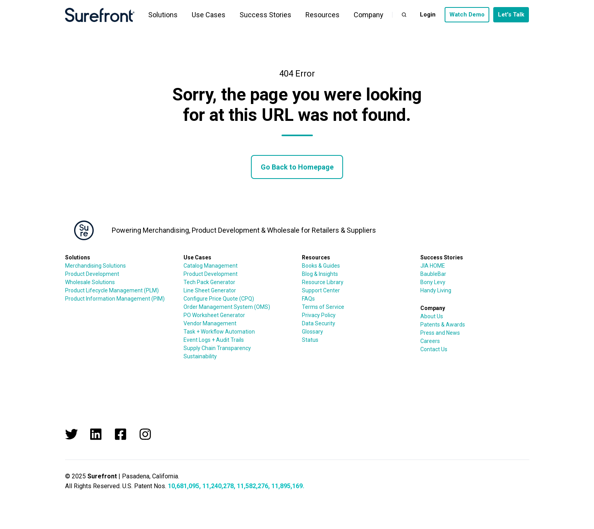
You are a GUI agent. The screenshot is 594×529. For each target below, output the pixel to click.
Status (310, 340)
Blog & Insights (320, 274)
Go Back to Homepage (297, 167)
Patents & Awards (442, 324)
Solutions (163, 15)
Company (368, 15)
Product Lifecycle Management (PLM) (112, 290)
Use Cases (208, 15)
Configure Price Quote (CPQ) (218, 299)
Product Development (92, 274)
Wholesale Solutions (90, 282)
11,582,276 (252, 486)
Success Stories (265, 15)
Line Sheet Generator (209, 290)
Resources (322, 15)
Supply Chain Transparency (217, 348)
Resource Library (322, 282)
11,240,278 (218, 486)
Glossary (312, 331)
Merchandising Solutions (95, 266)
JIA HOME (432, 266)
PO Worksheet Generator (214, 315)
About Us (431, 316)
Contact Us (433, 349)
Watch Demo (467, 14)
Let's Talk (511, 14)
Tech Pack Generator (209, 282)
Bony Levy (432, 282)
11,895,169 (287, 486)
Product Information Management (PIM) (115, 299)
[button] (404, 15)
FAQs (308, 299)
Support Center (321, 290)
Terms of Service (323, 307)
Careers (430, 341)
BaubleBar (433, 274)
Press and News (440, 333)
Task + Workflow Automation (219, 331)
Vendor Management (209, 323)
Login (428, 14)
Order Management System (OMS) (226, 307)
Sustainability (200, 356)
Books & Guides (321, 266)
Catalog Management (210, 266)
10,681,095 (183, 486)
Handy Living (435, 290)
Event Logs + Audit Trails (213, 340)
